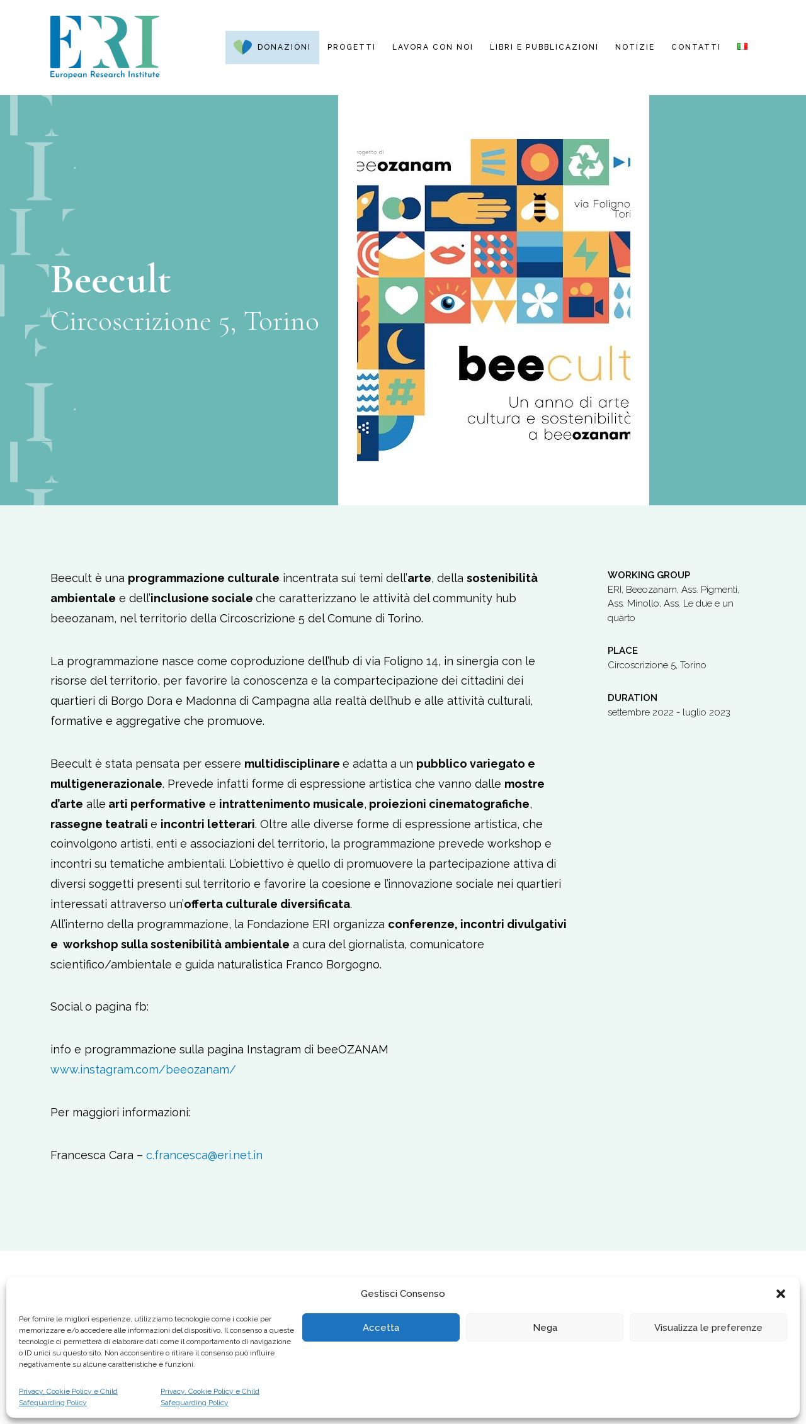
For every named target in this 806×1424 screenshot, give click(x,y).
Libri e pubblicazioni (544, 47)
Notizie (635, 47)
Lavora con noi (433, 47)
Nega (545, 1327)
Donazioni (284, 47)
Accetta (381, 1327)
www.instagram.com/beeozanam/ (143, 1069)
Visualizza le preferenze (708, 1327)
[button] (781, 1293)
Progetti (351, 47)
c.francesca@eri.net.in (204, 1155)
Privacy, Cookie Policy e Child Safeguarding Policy (68, 1397)
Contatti (696, 47)
